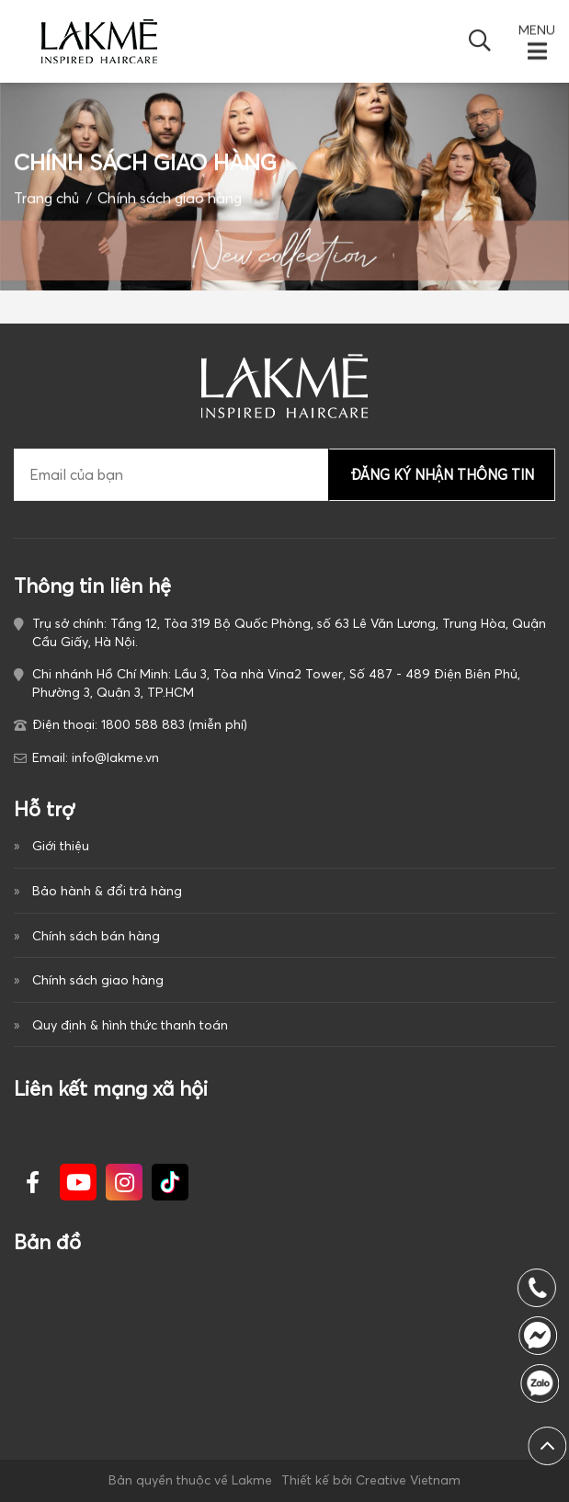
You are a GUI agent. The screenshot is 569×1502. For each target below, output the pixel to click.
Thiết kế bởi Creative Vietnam (371, 1480)
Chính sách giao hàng (98, 980)
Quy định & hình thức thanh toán (130, 1025)
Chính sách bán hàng (96, 935)
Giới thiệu (60, 845)
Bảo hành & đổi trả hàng (107, 890)
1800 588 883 (543, 1383)
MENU (536, 30)
